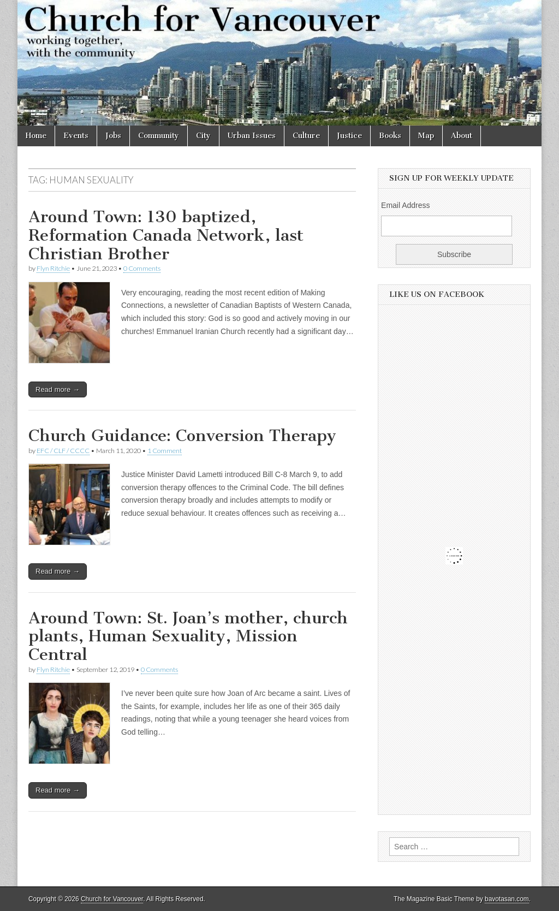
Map (426, 135)
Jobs (113, 135)
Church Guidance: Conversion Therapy (182, 435)
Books (390, 135)
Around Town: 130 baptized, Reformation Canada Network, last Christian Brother (166, 235)
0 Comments (141, 268)
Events (75, 135)
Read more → (57, 389)
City (203, 135)
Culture (306, 135)
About (461, 135)
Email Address (405, 205)
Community (158, 135)
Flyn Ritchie (53, 268)
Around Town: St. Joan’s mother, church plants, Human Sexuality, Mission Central (188, 636)
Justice (349, 135)
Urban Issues (252, 135)
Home (36, 135)
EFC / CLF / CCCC (63, 450)
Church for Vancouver (112, 899)
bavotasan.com (507, 899)
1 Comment (164, 450)
